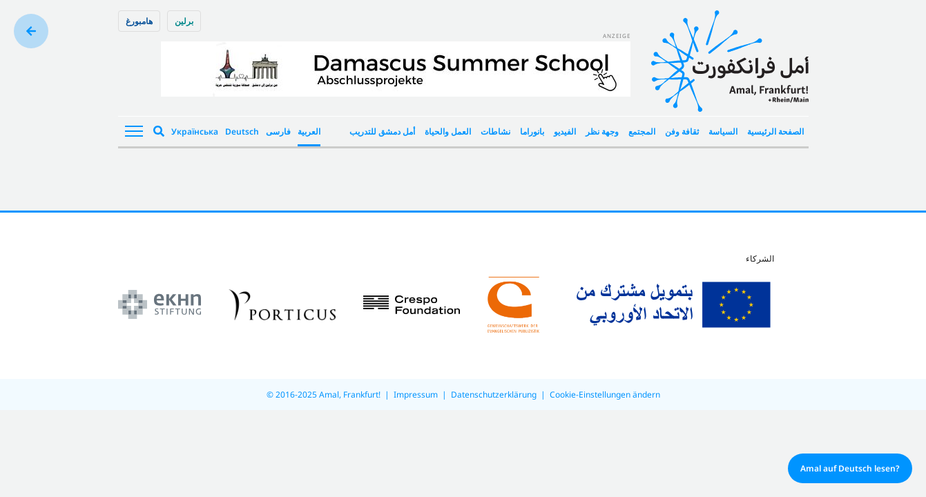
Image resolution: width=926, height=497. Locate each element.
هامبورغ (139, 21)
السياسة (722, 131)
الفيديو (565, 131)
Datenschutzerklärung (494, 394)
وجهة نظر (602, 131)
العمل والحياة (448, 131)
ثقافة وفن (682, 131)
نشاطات (495, 131)
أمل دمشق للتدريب (382, 131)
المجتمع (641, 131)
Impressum (416, 394)
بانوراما (532, 131)
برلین (184, 21)
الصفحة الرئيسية (775, 131)
